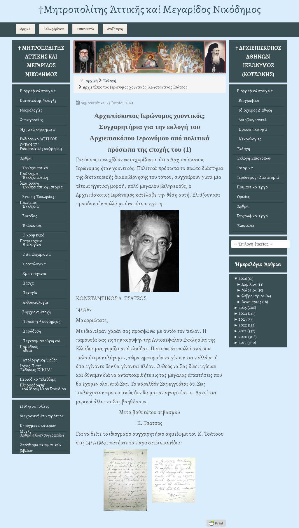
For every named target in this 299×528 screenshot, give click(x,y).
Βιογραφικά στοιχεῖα (38, 91)
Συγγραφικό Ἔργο (252, 216)
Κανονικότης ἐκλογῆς (38, 100)
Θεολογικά (30, 245)
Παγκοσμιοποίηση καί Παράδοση (40, 342)
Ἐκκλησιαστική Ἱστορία (41, 187)
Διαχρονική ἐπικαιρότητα (42, 416)
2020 (241, 337)
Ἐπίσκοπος (31, 225)
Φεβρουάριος (251, 296)
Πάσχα (27, 283)
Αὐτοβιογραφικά (252, 120)
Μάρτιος (247, 290)
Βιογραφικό (248, 100)
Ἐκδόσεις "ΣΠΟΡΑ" (36, 369)
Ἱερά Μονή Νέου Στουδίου (43, 389)
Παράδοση (30, 331)
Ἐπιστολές (246, 225)
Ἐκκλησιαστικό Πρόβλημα (34, 169)
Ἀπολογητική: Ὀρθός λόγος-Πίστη (38, 361)
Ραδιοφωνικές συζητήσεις (41, 148)
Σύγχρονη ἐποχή (35, 312)
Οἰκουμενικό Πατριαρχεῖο (32, 236)
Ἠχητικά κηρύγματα (37, 129)
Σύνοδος (28, 216)
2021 (240, 331)
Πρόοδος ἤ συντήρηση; (40, 321)
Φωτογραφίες (31, 120)
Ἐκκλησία (29, 206)
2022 (240, 325)
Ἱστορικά (245, 168)
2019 (240, 342)
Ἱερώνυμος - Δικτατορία (258, 177)
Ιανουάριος (249, 302)
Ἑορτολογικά (33, 264)
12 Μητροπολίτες (34, 406)
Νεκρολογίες (31, 110)
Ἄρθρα (26, 158)
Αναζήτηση (115, 29)
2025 (240, 307)
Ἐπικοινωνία (85, 29)
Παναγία (28, 293)
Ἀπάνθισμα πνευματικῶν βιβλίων (40, 446)
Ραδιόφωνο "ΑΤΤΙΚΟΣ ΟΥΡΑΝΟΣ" (38, 140)
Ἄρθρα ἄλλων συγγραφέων (42, 435)
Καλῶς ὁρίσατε (53, 29)
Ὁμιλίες (243, 196)
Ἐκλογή (243, 148)
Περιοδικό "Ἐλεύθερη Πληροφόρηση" (38, 381)
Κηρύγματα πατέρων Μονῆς (38, 427)
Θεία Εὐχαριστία (35, 254)
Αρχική (25, 29)
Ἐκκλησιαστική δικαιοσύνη (34, 179)
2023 (240, 319)
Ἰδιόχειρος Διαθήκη (254, 110)
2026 (240, 278)
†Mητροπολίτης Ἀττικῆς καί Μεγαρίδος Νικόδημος (149, 9)
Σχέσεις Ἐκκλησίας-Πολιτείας (38, 198)
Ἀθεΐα (26, 350)
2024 (240, 313)
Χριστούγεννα (33, 273)
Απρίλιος (247, 284)
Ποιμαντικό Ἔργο (252, 187)
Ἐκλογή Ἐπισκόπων (254, 158)
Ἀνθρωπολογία (34, 302)
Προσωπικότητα (252, 129)
